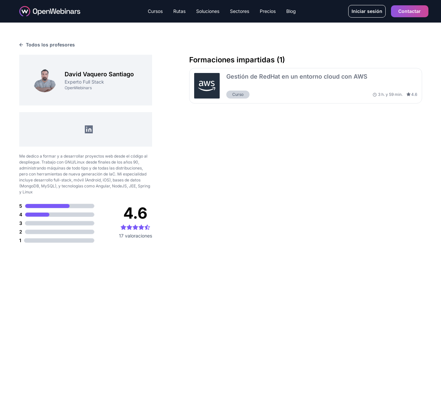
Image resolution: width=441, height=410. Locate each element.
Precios (268, 11)
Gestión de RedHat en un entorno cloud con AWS (296, 76)
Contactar (409, 11)
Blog (291, 11)
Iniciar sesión (367, 11)
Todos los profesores (47, 44)
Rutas (179, 11)
